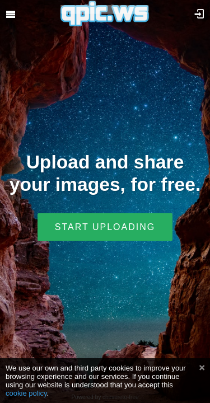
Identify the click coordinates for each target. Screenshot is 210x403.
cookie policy (26, 393)
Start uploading (105, 226)
